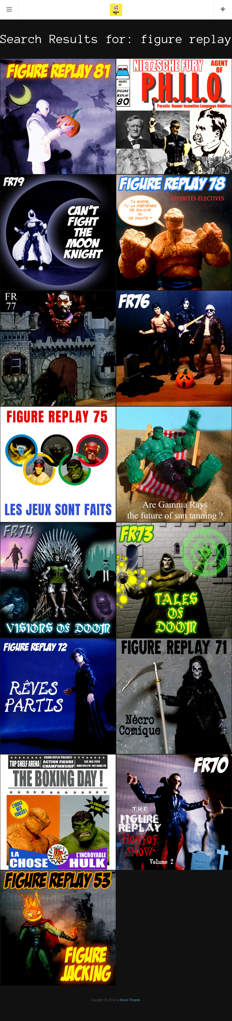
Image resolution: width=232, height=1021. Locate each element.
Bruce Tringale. (130, 999)
